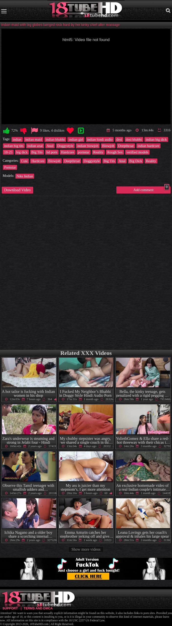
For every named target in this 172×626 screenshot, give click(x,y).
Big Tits (37, 152)
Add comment (151, 189)
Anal (50, 146)
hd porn (51, 152)
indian (17, 139)
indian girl (76, 139)
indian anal (35, 146)
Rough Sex (115, 152)
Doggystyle (65, 146)
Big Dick (135, 161)
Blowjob (108, 146)
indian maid (33, 139)
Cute (24, 161)
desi (119, 139)
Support (10, 608)
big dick (22, 152)
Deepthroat (126, 146)
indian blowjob (87, 146)
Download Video (17, 190)
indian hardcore (149, 146)
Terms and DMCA (38, 608)
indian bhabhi (55, 139)
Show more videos (86, 549)
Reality (98, 152)
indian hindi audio (100, 139)
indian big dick (156, 139)
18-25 (8, 152)
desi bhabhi (134, 139)
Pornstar (10, 167)
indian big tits (13, 146)
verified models (137, 152)
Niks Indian (25, 176)
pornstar (83, 152)
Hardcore (67, 152)
